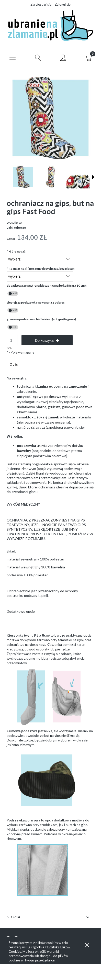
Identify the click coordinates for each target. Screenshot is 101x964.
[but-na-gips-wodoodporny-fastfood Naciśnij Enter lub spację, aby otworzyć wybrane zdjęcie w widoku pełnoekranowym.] (50, 118)
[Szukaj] (38, 57)
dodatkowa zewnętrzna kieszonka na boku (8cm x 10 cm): (46, 285)
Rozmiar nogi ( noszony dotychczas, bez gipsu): (40, 268)
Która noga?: (16, 251)
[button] (12, 57)
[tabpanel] (50, 503)
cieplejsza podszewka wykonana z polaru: (35, 302)
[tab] (50, 364)
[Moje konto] (63, 58)
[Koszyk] (88, 57)
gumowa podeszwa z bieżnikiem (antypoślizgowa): (42, 319)
